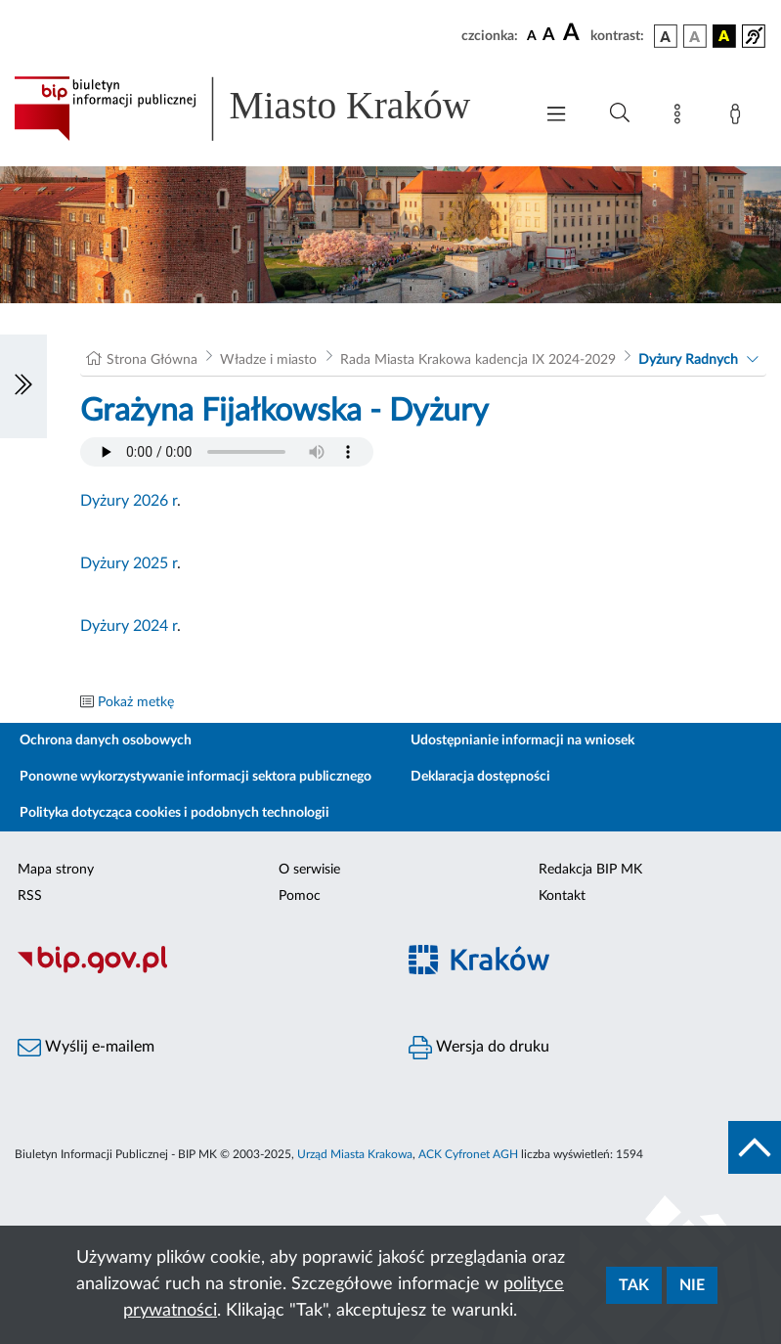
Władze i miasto (268, 360)
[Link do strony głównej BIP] (263, 109)
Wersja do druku (479, 1047)
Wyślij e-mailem (86, 1047)
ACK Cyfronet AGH (468, 1154)
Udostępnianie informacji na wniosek (522, 740)
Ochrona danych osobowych (106, 740)
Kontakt (562, 896)
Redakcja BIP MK (590, 869)
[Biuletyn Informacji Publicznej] (195, 970)
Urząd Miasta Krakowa (354, 1154)
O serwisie (309, 869)
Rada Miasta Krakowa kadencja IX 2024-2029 (478, 360)
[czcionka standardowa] (532, 35)
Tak (634, 1285)
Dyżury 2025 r (128, 563)
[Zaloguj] (739, 117)
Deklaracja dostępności (480, 777)
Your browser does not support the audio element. (226, 452)
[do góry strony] (754, 1147)
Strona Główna (152, 360)
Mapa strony (56, 869)
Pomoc (300, 896)
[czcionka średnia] (549, 35)
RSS (30, 896)
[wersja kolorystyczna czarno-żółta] (724, 36)
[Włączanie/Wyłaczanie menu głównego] (556, 116)
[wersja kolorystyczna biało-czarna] (695, 36)
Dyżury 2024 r (128, 626)
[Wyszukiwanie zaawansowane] (619, 113)
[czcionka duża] (573, 33)
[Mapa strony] (681, 117)
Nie (692, 1285)
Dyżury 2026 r (128, 501)
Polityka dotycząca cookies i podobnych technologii (174, 813)
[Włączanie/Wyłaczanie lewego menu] (23, 386)
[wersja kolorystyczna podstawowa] (665, 36)
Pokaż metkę (136, 702)
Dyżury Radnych (688, 360)
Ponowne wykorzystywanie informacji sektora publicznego (195, 777)
